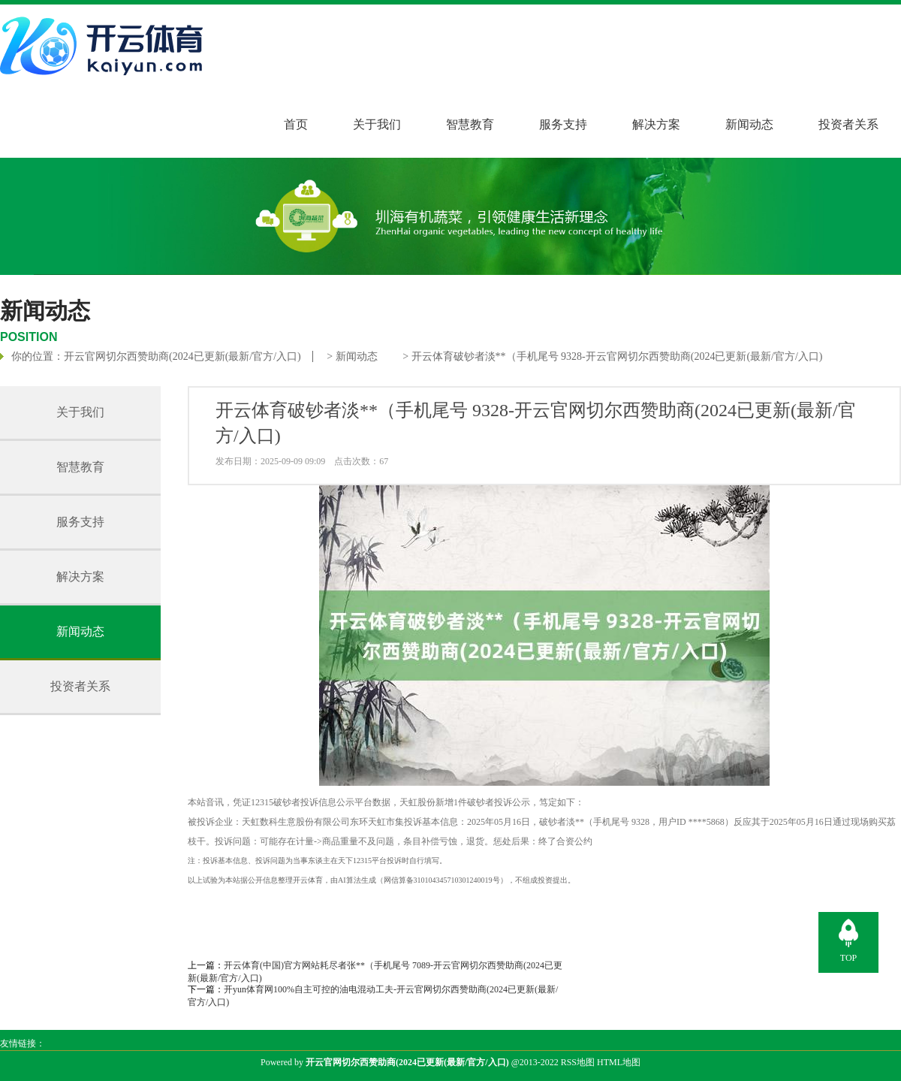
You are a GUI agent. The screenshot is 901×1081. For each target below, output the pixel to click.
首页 (296, 124)
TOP (848, 958)
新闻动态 (749, 124)
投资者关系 (848, 124)
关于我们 (377, 124)
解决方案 (656, 124)
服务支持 (563, 124)
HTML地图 (618, 1062)
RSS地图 (578, 1062)
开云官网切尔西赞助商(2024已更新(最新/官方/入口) (182, 356)
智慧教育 (470, 124)
